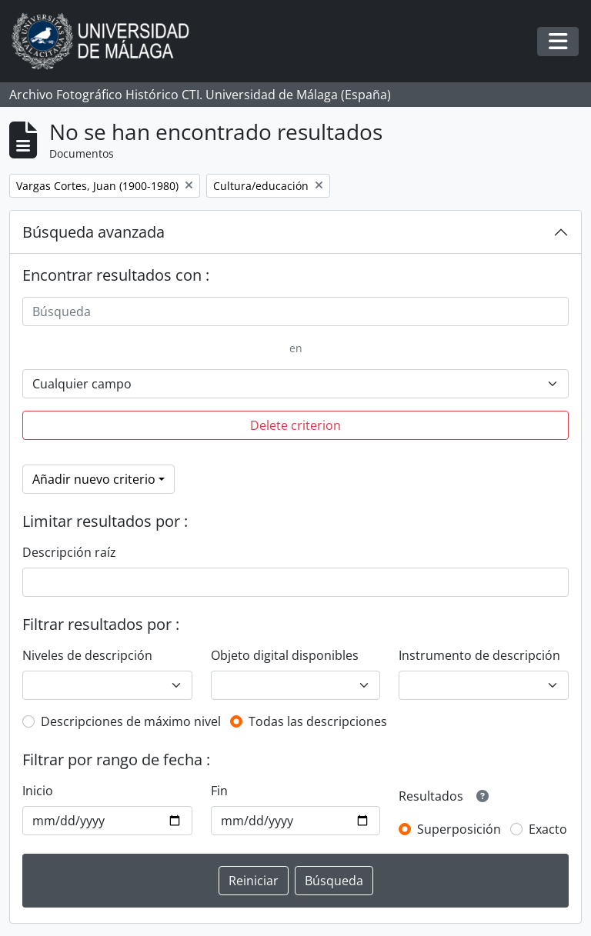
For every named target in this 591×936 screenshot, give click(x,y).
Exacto (548, 829)
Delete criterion (295, 425)
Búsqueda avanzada (93, 232)
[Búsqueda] (295, 311)
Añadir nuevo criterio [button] (93, 479)
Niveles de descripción (87, 655)
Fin (219, 790)
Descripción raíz (69, 552)
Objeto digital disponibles (285, 655)
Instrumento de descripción (479, 655)
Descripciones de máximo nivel (131, 721)
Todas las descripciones (318, 721)
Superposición (459, 829)
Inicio (37, 790)
